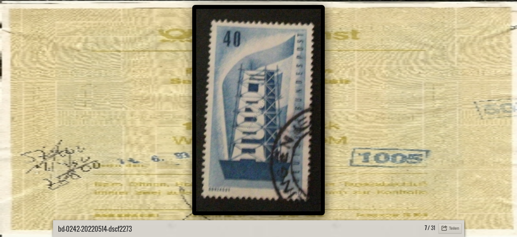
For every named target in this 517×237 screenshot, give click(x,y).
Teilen (454, 228)
